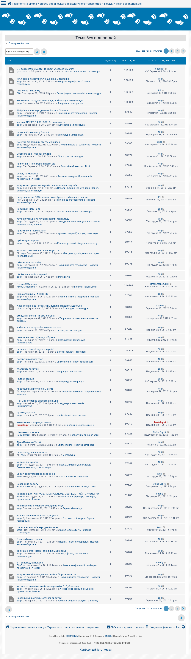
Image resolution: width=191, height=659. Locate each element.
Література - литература (70, 103)
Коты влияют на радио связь (34, 422)
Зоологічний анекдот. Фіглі (75, 166)
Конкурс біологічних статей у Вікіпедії (38, 142)
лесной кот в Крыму (28, 90)
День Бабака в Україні (29, 442)
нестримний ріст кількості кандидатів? (39, 598)
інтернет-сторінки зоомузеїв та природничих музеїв (47, 185)
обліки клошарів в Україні (32, 274)
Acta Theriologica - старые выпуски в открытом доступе (49, 305)
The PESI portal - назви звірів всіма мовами (42, 550)
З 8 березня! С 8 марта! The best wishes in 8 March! (45, 68)
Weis (19, 476)
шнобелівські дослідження (71, 415)
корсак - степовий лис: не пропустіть (38, 250)
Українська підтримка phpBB (111, 642)
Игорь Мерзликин (26, 286)
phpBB (108, 636)
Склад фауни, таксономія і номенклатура (79, 93)
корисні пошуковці (27, 462)
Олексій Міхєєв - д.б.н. (29, 539)
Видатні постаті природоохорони (36, 473)
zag (19, 81)
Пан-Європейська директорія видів (37, 400)
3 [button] (177, 51)
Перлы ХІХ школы (27, 284)
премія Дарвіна (26, 412)
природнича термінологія (31, 230)
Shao (19, 144)
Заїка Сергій (23, 435)
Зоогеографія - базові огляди (34, 153)
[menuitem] (162, 627)
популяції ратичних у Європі (33, 132)
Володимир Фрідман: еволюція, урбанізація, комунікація (50, 100)
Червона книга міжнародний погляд (38, 527)
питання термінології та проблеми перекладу (43, 218)
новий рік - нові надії (28, 209)
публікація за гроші (28, 240)
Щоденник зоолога (28, 432)
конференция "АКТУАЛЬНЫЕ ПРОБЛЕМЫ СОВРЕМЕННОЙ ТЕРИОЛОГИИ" (58, 493)
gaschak (21, 71)
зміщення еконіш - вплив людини (36, 315)
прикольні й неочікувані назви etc (36, 163)
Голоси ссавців (26, 378)
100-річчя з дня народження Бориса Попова (42, 110)
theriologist (23, 425)
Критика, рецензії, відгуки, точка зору (78, 233)
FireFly (20, 496)
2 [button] (171, 51)
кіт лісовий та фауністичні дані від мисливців (43, 78)
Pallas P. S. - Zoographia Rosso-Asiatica (39, 327)
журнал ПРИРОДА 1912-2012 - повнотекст (41, 122)
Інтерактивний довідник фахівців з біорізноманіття (46, 574)
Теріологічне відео (73, 508)
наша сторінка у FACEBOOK (32, 294)
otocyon (21, 308)
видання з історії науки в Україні (35, 349)
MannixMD (72, 636)
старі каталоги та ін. (28, 369)
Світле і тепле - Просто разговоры (82, 71)
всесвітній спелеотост (30, 359)
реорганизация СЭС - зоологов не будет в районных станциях (53, 197)
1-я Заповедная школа (30, 562)
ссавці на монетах (27, 173)
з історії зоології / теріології (71, 352)
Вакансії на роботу (27, 484)
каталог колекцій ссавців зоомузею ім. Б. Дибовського (49, 586)
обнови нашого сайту (29, 262)
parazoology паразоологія (32, 452)
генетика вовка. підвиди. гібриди (36, 337)
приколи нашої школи (85, 286)
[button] (183, 51)
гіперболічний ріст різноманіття (35, 388)
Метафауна (64, 277)
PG (18, 93)
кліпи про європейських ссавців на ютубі (40, 505)
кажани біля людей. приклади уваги (37, 515)
